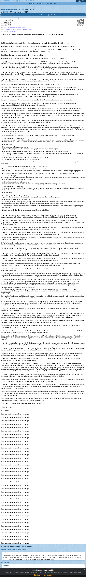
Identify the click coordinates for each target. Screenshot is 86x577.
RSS (30, 3)
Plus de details (47, 575)
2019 (31, 9)
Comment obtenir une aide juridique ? (43, 15)
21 (23, 9)
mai (27, 9)
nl (83, 0)
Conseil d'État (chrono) (9, 31)
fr (79, 0)
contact (53, 3)
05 (11, 12)
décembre (18, 12)
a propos (37, 3)
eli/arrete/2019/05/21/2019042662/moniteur (14, 27)
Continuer (37, 575)
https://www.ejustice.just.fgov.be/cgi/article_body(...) (19, 29)
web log (45, 3)
